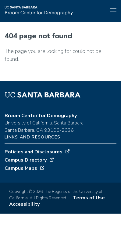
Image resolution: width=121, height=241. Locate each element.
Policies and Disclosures (33, 151)
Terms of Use (89, 197)
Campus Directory (26, 160)
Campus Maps (21, 168)
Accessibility (24, 204)
